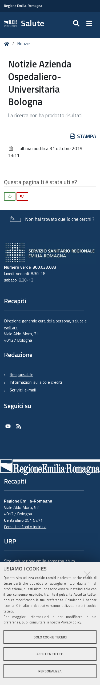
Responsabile (21, 374)
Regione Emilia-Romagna (23, 5)
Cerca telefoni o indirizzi (25, 526)
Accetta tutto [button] (50, 654)
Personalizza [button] (50, 671)
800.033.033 (44, 267)
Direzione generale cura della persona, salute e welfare (45, 324)
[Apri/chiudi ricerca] (76, 23)
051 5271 (34, 520)
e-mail (30, 390)
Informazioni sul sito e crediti (36, 382)
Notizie (23, 43)
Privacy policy (71, 622)
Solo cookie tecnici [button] (50, 637)
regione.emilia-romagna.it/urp (48, 561)
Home (7, 43)
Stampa (83, 136)
